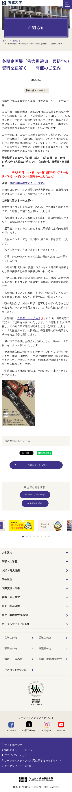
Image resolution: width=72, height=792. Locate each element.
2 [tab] (26, 536)
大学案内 (7, 552)
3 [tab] (30, 536)
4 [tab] (34, 536)
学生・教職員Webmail (15, 615)
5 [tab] (37, 536)
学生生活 (7, 579)
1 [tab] (23, 536)
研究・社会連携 (11, 606)
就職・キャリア (11, 597)
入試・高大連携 (11, 570)
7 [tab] (45, 536)
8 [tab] (48, 536)
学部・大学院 (9, 561)
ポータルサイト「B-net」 (17, 623)
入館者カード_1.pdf (28, 318)
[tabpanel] (50, 526)
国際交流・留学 (11, 588)
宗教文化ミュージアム (36, 90)
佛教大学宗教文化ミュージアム (27, 183)
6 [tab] (41, 536)
